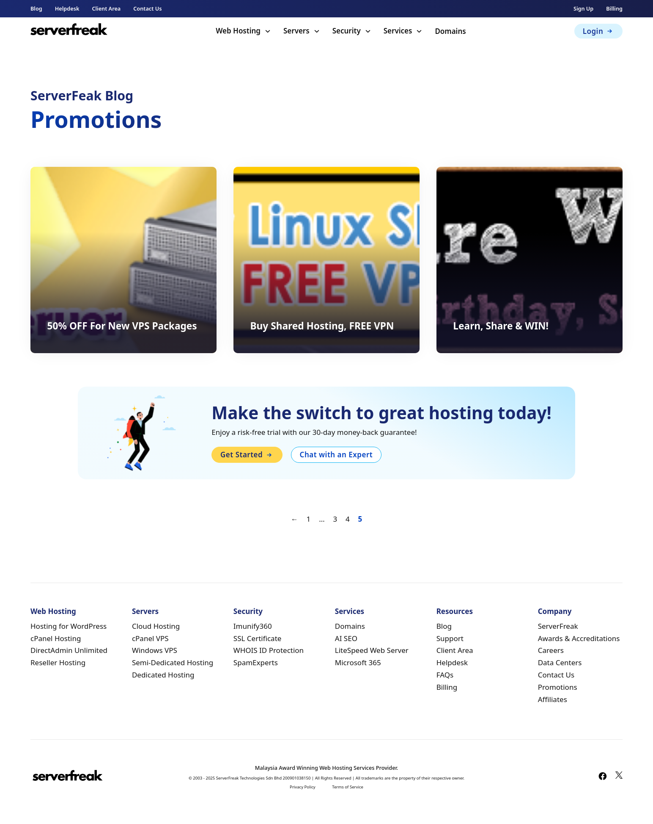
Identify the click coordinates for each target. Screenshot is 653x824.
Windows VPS (154, 650)
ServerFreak (558, 626)
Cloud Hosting (156, 626)
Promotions (557, 687)
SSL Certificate (257, 638)
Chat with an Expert (336, 454)
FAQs (444, 675)
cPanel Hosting (55, 638)
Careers (551, 650)
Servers (296, 31)
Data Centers (560, 662)
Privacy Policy (303, 787)
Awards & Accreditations (579, 638)
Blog (36, 8)
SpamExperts (255, 662)
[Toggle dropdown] (268, 31)
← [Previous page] (294, 519)
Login (599, 31)
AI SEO (346, 638)
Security (346, 31)
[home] (68, 31)
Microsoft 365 (358, 662)
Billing (614, 8)
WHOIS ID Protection (268, 650)
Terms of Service (347, 787)
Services (398, 31)
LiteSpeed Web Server (372, 650)
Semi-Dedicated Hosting (172, 662)
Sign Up (583, 8)
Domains (450, 31)
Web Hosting (238, 31)
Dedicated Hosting (163, 675)
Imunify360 (252, 626)
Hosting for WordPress (68, 626)
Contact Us (147, 8)
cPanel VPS (150, 638)
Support (450, 638)
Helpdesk (67, 8)
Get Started (247, 454)
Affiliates (552, 699)
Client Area (106, 8)
